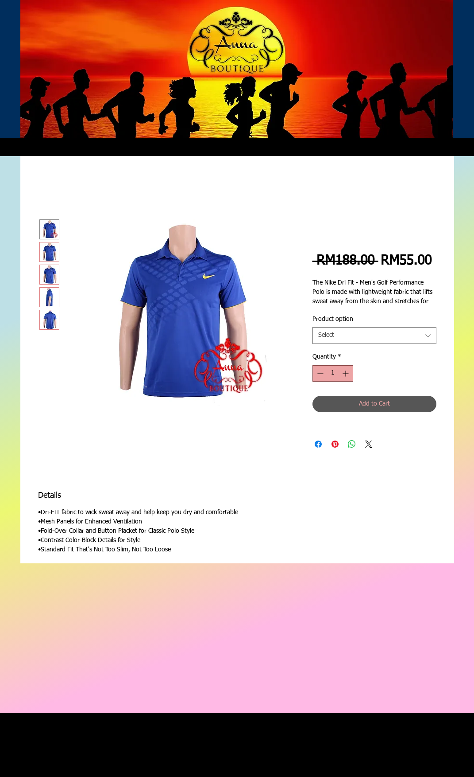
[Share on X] (368, 444)
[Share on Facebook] (318, 444)
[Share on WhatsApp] (352, 444)
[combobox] (374, 335)
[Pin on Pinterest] (335, 444)
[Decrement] (319, 373)
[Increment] (346, 373)
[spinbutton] (333, 373)
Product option (332, 319)
